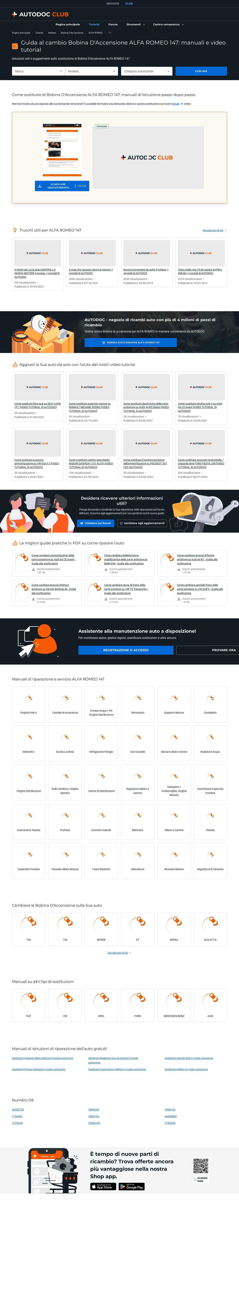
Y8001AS (93, 1116)
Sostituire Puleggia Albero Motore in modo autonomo (42, 1058)
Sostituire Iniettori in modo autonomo (186, 1069)
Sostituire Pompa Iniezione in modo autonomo (38, 1069)
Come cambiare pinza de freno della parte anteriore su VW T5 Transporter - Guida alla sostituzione (126, 589)
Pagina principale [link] (21, 32)
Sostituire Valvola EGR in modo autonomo (189, 1058)
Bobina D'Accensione (72, 32)
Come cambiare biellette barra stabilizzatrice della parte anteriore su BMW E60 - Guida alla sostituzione (125, 559)
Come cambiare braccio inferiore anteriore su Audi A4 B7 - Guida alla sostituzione (197, 559)
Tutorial (39, 32)
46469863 (171, 1116)
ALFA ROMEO (96, 32)
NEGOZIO (112, 3)
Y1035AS (17, 1123)
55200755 (18, 1109)
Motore (52, 32)
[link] (68, 24)
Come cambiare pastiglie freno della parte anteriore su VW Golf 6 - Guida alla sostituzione (200, 589)
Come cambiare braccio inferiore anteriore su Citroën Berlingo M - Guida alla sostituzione (54, 589)
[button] (135, 24)
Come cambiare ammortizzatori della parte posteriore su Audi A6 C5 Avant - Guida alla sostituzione (53, 559)
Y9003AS (93, 1109)
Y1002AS (170, 1123)
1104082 (17, 1116)
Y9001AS (170, 1109)
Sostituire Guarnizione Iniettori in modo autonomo (117, 1069)
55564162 (94, 1123)
